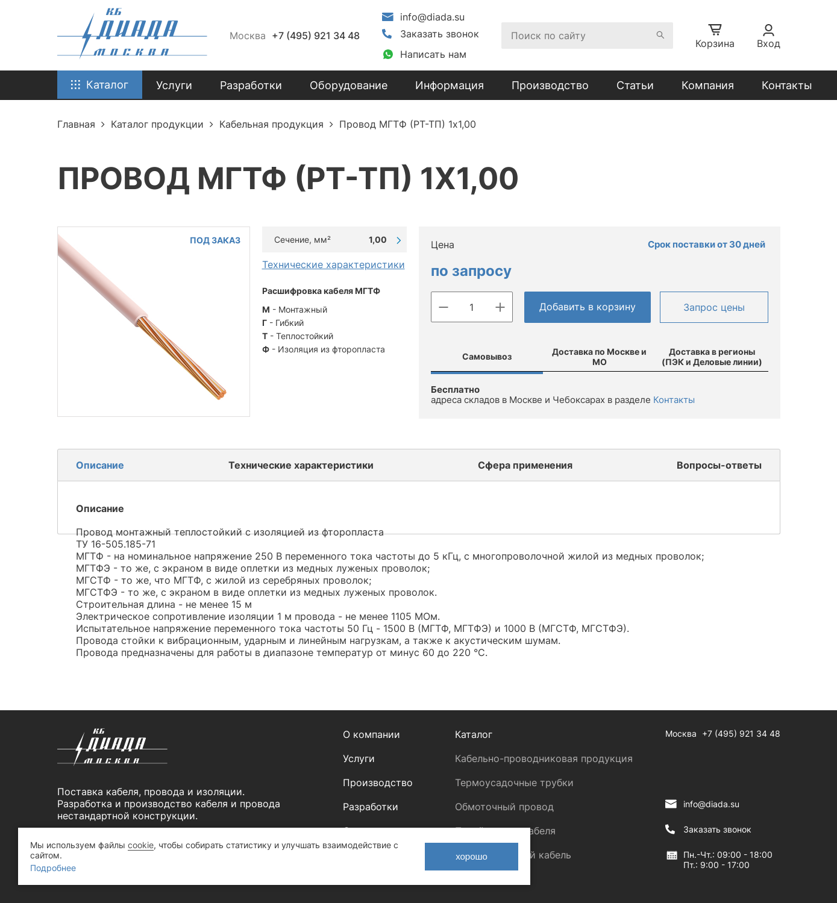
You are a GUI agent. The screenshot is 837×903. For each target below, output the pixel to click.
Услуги (359, 758)
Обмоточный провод (504, 807)
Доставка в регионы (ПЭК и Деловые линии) (712, 356)
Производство (550, 85)
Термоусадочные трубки (514, 782)
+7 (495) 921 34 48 (316, 36)
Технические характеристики (333, 264)
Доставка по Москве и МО (599, 356)
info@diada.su (432, 17)
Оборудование (348, 85)
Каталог (473, 734)
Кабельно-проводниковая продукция (544, 758)
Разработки (370, 807)
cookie (141, 845)
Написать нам (433, 54)
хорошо (471, 856)
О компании (371, 734)
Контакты (787, 85)
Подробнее (53, 868)
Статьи (635, 85)
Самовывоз (487, 356)
